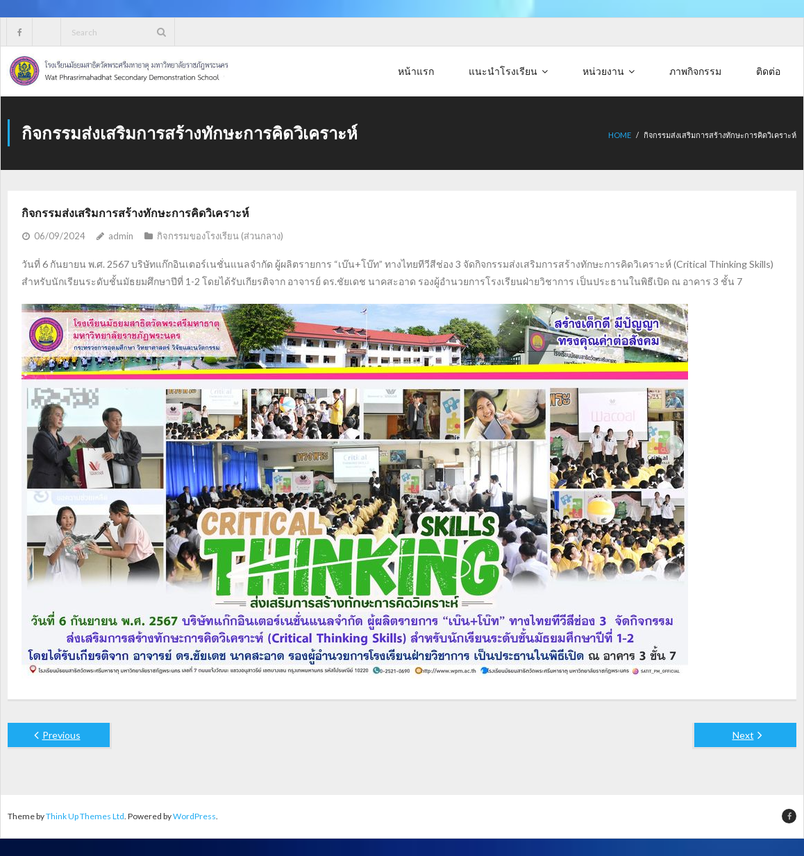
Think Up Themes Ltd (85, 816)
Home (619, 134)
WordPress (194, 816)
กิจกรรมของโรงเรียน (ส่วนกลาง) (220, 235)
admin (120, 235)
